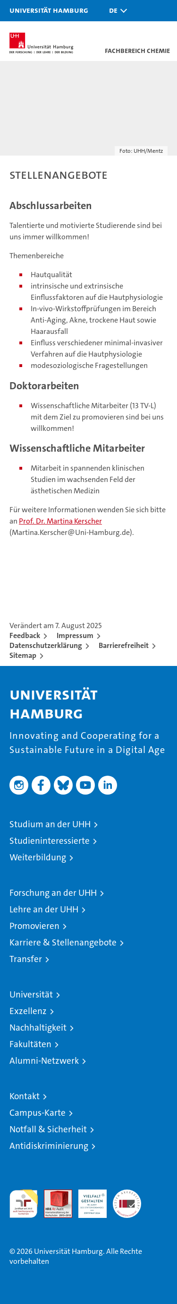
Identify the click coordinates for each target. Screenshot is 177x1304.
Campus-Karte (37, 1113)
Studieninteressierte (49, 841)
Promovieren (34, 926)
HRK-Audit (87, 1199)
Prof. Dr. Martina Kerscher (60, 521)
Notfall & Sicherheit (48, 1129)
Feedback (24, 635)
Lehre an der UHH (43, 909)
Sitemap (22, 655)
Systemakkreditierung (127, 1194)
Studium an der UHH (50, 824)
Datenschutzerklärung (45, 645)
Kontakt (24, 1096)
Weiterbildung (37, 857)
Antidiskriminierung (48, 1146)
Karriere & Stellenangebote (63, 942)
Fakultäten (30, 1044)
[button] (115, 10)
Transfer (25, 959)
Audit (53, 1194)
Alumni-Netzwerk (44, 1061)
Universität (31, 994)
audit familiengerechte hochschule (23, 1204)
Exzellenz (28, 1011)
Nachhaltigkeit (38, 1027)
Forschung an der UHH (53, 893)
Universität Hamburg (48, 10)
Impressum (75, 635)
